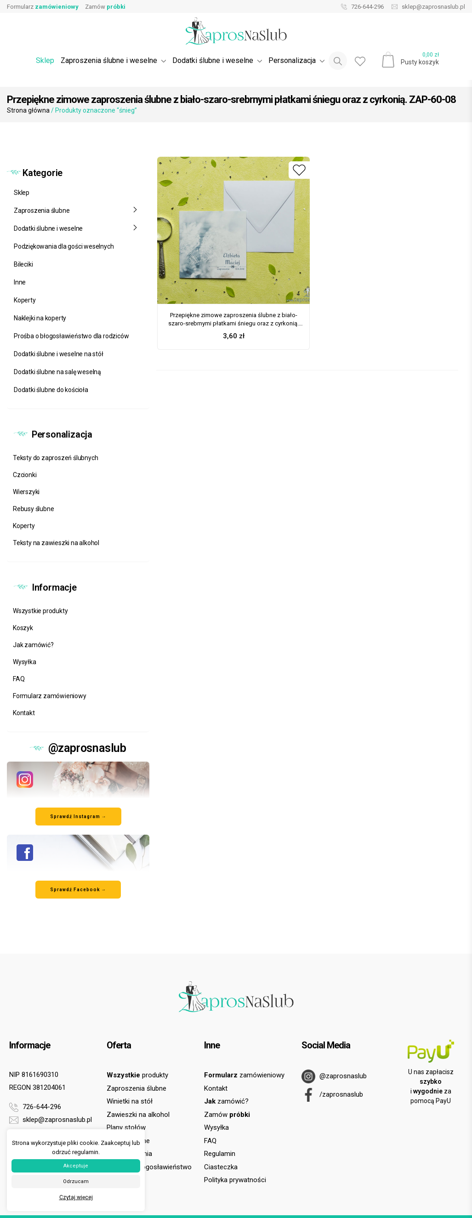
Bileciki (23, 264)
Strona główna (28, 110)
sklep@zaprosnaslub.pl (426, 6)
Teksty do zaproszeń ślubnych (55, 457)
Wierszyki (26, 491)
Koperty (25, 300)
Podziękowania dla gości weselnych (64, 246)
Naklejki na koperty (40, 318)
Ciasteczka (221, 1167)
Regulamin (219, 1154)
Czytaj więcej (76, 1197)
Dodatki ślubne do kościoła (51, 389)
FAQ (18, 679)
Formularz (43, 6)
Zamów (105, 6)
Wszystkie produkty (40, 611)
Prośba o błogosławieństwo (149, 1167)
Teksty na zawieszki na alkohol (56, 542)
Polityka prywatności (235, 1180)
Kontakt (24, 713)
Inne (20, 282)
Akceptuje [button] (75, 1166)
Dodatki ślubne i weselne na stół (58, 354)
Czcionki (24, 474)
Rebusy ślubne (33, 508)
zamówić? (226, 1101)
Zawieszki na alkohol (138, 1114)
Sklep (45, 60)
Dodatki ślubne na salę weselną (57, 372)
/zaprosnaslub (332, 1095)
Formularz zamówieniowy (49, 696)
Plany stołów (126, 1127)
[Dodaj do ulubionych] (299, 170)
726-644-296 (360, 6)
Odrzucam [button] (76, 1181)
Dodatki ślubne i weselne (76, 228)
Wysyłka (24, 662)
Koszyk (23, 628)
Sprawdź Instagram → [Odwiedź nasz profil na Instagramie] (78, 816)
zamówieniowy (244, 1075)
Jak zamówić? (33, 645)
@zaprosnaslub (334, 1076)
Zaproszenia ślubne (76, 210)
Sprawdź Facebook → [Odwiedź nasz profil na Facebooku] (78, 889)
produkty (137, 1075)
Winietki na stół (130, 1101)
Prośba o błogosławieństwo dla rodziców (71, 336)
